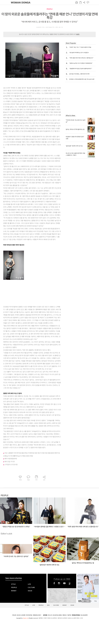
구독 (90, 601)
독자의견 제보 (29, 615)
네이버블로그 (69, 583)
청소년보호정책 (84, 615)
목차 (85, 601)
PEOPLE (49, 9)
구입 (95, 601)
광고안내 (19, 615)
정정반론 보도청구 (37, 615)
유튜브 (64, 583)
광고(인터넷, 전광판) (57, 615)
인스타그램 (59, 583)
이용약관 (69, 615)
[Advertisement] (28, 291)
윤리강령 (23, 615)
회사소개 (50, 615)
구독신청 (14, 615)
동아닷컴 (45, 615)
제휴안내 (64, 615)
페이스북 (54, 583)
